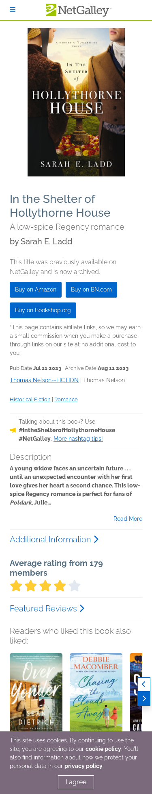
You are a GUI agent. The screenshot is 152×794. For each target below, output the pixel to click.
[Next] (143, 699)
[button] (36, 695)
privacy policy (83, 766)
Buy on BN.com (91, 289)
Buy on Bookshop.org (43, 310)
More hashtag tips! (78, 438)
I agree (76, 782)
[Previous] (143, 684)
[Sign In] (12, 10)
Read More (127, 519)
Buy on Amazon (35, 289)
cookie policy (103, 749)
